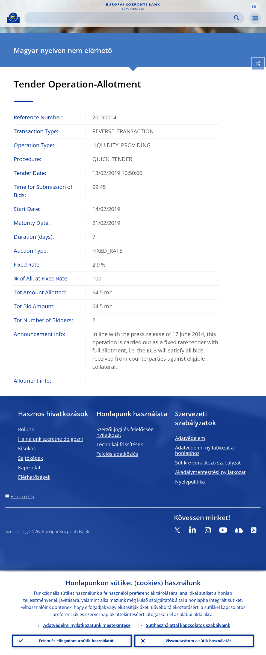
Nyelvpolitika (190, 481)
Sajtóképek (30, 458)
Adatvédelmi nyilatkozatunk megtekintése (87, 624)
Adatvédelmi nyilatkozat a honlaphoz (204, 450)
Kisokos (27, 448)
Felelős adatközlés (117, 454)
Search (236, 18)
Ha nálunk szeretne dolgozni (50, 439)
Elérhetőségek (34, 477)
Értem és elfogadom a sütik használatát (76, 640)
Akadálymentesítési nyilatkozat (210, 472)
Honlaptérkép (22, 496)
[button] (255, 6)
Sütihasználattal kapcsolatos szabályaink (188, 624)
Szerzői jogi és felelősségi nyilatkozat (125, 432)
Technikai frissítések (119, 444)
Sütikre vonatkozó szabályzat (208, 462)
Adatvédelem (190, 438)
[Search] (130, 18)
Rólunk (26, 429)
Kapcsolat (29, 467)
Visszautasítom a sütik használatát (198, 640)
